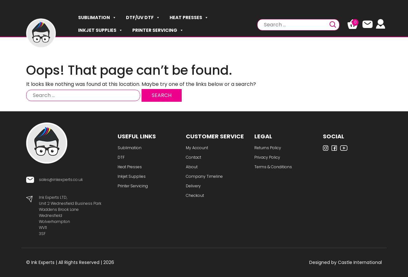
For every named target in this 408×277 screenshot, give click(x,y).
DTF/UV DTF (143, 17)
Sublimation (97, 17)
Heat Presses (189, 17)
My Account (197, 147)
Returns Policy (267, 147)
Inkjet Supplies (100, 30)
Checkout (195, 195)
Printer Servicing (158, 30)
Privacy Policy (267, 157)
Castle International (360, 262)
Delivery (193, 186)
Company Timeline (204, 176)
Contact (193, 157)
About (192, 167)
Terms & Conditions (273, 167)
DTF (121, 157)
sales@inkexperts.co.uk (61, 179)
